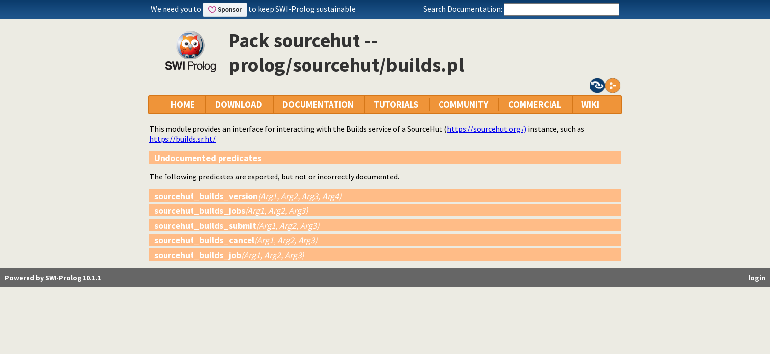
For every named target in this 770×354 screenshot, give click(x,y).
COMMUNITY (463, 104)
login (756, 277)
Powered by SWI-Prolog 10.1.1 (53, 277)
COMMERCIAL (534, 104)
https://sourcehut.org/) (486, 129)
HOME (183, 104)
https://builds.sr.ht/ (182, 139)
